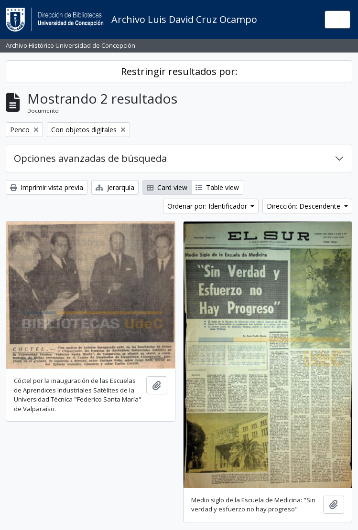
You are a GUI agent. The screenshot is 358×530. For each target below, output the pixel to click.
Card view (167, 187)
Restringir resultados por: (179, 71)
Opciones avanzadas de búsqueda (90, 158)
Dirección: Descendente (304, 206)
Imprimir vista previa (46, 187)
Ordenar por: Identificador (208, 206)
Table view (217, 187)
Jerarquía (115, 187)
